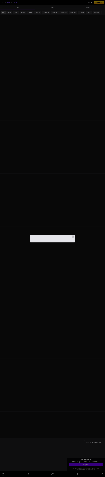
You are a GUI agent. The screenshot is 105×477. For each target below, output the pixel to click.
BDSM (38, 12)
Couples (73, 12)
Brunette (64, 12)
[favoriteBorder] (52, 474)
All (3, 12)
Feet (89, 12)
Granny (96, 12)
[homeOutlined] (3, 474)
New (9, 12)
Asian (23, 12)
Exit (94, 469)
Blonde (54, 12)
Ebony (82, 12)
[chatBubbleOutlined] (27, 474)
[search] (77, 474)
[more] (102, 474)
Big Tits (46, 12)
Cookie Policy (91, 468)
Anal (16, 12)
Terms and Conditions (87, 469)
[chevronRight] (103, 12)
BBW (30, 12)
